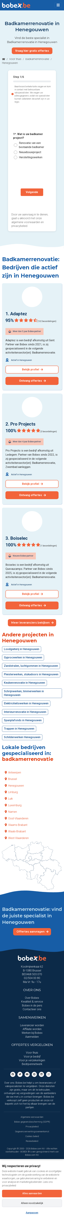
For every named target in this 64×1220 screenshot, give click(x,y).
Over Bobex (32, 997)
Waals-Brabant (15, 831)
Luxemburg (13, 805)
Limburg (11, 792)
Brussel (11, 779)
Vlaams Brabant (16, 825)
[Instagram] (48, 1074)
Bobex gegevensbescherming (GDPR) (32, 1121)
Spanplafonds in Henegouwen (23, 720)
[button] (58, 5)
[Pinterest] (34, 1074)
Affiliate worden (32, 1029)
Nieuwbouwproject (30, 152)
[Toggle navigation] (58, 5)
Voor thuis (15, 59)
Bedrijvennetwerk (32, 1064)
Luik (9, 798)
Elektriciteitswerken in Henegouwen (26, 703)
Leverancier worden (32, 1025)
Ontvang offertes (32, 380)
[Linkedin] (41, 1074)
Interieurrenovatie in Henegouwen (25, 712)
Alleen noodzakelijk (32, 1203)
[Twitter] (20, 1074)
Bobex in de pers (32, 1005)
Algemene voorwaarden (32, 1117)
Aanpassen (32, 1212)
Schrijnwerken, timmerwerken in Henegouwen (24, 693)
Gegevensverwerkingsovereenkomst (32, 1131)
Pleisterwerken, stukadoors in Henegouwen (31, 674)
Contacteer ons (32, 1009)
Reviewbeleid (32, 1141)
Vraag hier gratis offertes (32, 50)
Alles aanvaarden (32, 1193)
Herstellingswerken (30, 157)
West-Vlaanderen (17, 838)
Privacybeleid (32, 1126)
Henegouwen (14, 785)
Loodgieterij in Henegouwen (21, 649)
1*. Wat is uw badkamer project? (28, 135)
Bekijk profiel (32, 369)
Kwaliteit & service (32, 1001)
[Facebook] (12, 1074)
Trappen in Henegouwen (19, 728)
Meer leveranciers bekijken (32, 622)
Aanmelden (32, 1036)
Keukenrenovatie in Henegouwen (24, 682)
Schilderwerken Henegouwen (22, 737)
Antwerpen (13, 772)
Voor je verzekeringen (32, 1060)
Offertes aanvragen (32, 931)
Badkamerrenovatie (37, 59)
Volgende (32, 192)
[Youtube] (27, 1074)
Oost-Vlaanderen (16, 818)
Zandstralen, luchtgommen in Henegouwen (31, 665)
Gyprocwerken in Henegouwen (23, 657)
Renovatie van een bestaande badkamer (31, 145)
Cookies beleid (32, 1136)
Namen (11, 811)
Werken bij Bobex (32, 1032)
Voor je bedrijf (32, 1056)
